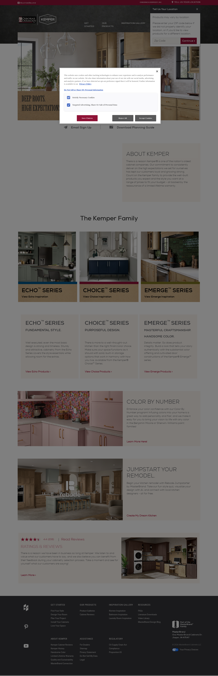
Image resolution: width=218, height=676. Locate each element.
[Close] (157, 71)
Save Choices (87, 118)
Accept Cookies (145, 118)
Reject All (123, 118)
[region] (110, 96)
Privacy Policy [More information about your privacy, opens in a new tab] (85, 84)
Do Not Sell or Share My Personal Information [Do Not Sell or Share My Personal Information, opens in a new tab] (83, 90)
